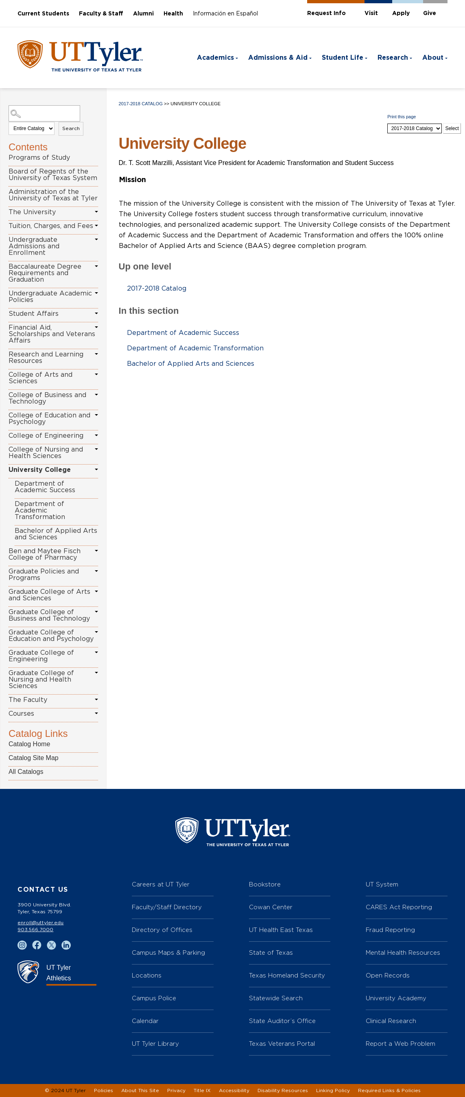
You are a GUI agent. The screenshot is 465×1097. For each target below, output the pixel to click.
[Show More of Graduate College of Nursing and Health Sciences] (96, 672)
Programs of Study (39, 157)
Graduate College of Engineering (41, 656)
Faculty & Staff (101, 14)
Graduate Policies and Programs (44, 574)
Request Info (326, 13)
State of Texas (271, 952)
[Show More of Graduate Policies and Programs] (96, 571)
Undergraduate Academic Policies (50, 296)
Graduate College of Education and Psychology (51, 635)
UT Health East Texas (281, 930)
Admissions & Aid (278, 57)
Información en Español (225, 14)
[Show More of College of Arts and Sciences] (96, 374)
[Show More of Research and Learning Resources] (96, 354)
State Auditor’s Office (282, 1021)
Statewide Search (276, 998)
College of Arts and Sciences (40, 377)
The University (32, 212)
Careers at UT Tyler (161, 884)
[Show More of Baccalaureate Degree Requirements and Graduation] (96, 266)
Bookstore (265, 884)
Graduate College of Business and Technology (49, 615)
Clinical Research (391, 1021)
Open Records (388, 975)
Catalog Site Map (34, 757)
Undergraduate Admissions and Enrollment (34, 246)
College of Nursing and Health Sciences (46, 452)
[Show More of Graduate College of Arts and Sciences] (96, 591)
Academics (215, 57)
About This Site (140, 1090)
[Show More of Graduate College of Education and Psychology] (96, 632)
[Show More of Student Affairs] (96, 313)
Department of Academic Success (45, 486)
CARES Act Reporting (399, 907)
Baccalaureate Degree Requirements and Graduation (45, 273)
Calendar (145, 1021)
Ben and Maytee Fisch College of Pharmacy (45, 554)
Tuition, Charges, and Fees (51, 226)
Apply (401, 13)
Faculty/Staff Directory (167, 907)
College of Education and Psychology (49, 418)
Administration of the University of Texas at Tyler (53, 195)
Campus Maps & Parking (168, 952)
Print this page (401, 116)
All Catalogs (26, 771)
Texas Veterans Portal (282, 1044)
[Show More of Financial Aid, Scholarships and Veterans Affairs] (96, 327)
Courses (21, 713)
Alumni (143, 14)
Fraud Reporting (390, 930)
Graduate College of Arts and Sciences (49, 595)
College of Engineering (46, 435)
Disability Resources (283, 1090)
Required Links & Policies (389, 1090)
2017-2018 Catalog (141, 103)
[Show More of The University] (96, 212)
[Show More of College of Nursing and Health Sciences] (96, 449)
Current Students (43, 14)
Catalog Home (29, 744)
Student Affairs (34, 314)
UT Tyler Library (155, 1044)
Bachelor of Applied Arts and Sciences (56, 534)
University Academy (396, 998)
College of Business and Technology (47, 398)
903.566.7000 (35, 929)
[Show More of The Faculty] (96, 699)
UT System (382, 884)
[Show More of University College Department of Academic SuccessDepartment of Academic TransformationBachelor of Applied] (96, 469)
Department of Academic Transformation (40, 510)
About (432, 57)
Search (71, 128)
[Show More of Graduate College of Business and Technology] (96, 612)
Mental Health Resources (403, 952)
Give (429, 13)
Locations (147, 975)
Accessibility (234, 1090)
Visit (371, 13)
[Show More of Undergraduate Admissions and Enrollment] (96, 239)
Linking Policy (333, 1090)
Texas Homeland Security (287, 975)
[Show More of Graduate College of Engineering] (96, 652)
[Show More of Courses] (96, 713)
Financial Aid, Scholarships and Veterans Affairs (52, 334)
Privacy (176, 1090)
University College (40, 470)
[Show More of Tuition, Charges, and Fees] (96, 225)
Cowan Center (271, 907)
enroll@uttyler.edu (40, 922)
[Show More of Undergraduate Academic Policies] (96, 293)
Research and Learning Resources (46, 357)
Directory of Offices (162, 930)
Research (393, 57)
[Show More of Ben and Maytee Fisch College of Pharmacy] (96, 551)
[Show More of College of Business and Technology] (96, 394)
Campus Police (154, 998)
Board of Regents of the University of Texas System (53, 174)
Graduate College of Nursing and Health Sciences (41, 679)
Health (173, 14)
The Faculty (28, 700)
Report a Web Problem (400, 1044)
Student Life (342, 57)
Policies (103, 1090)
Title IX (202, 1090)
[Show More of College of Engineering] (96, 435)
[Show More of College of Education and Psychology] (96, 415)
